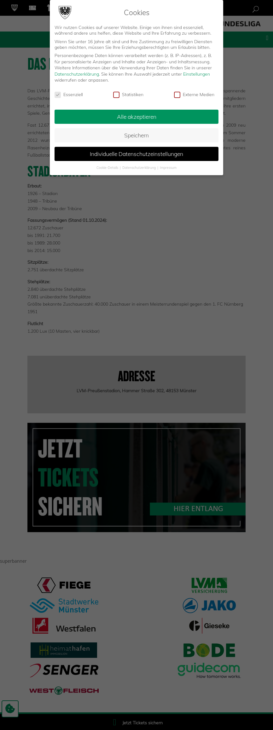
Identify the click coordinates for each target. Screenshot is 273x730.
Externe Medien (194, 94)
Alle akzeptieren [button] (136, 116)
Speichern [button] (136, 135)
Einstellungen (196, 74)
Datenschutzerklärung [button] (139, 167)
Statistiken (128, 94)
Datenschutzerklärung (77, 74)
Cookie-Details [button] (107, 167)
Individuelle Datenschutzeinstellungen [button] (136, 153)
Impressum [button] (168, 167)
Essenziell (69, 94)
